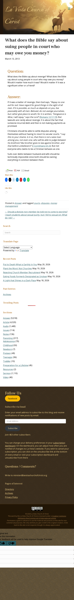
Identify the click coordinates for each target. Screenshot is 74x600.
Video (5, 377)
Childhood (8, 345)
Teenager (8, 357)
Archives (7, 294)
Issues (6, 330)
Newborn (7, 349)
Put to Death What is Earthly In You (20, 264)
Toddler (7, 361)
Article (6, 322)
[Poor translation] (11, 543)
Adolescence (9, 341)
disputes (45, 203)
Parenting (8, 338)
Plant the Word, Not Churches (17, 268)
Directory (9, 489)
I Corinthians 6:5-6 (41, 145)
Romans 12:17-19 (48, 117)
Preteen (7, 353)
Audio (6, 326)
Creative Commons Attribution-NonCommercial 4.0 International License (42, 517)
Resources (8, 369)
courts (37, 203)
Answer (18, 203)
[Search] (31, 232)
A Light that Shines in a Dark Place (19, 280)
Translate (22, 250)
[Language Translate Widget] (17, 247)
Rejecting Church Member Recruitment (21, 272)
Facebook (12, 398)
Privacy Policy (11, 497)
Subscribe (12, 428)
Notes (6, 334)
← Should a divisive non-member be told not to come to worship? (36, 211)
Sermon (7, 373)
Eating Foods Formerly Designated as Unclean (25, 276)
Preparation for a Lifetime (15, 365)
